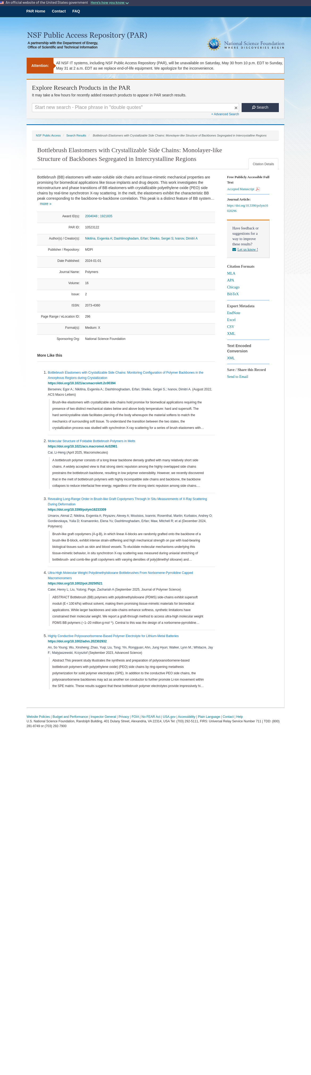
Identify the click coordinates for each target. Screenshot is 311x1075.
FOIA (135, 717)
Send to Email (237, 377)
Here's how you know (110, 2)
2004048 (91, 216)
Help (239, 717)
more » (46, 204)
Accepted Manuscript (243, 189)
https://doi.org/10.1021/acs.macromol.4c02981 (83, 446)
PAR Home (35, 11)
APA (230, 280)
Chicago (233, 287)
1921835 (106, 216)
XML (231, 334)
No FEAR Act (150, 717)
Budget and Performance (70, 717)
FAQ (76, 11)
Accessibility (186, 717)
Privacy (124, 717)
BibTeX (233, 294)
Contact (59, 11)
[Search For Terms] (135, 107)
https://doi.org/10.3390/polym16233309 (78, 509)
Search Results (76, 135)
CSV (230, 327)
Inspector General (103, 717)
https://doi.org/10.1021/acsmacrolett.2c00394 (82, 383)
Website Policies (38, 717)
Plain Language (209, 717)
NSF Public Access (48, 135)
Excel (231, 320)
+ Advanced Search (225, 114)
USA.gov (169, 717)
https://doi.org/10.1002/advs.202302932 (78, 641)
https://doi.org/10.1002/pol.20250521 (76, 583)
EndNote (233, 313)
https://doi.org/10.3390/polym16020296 (247, 208)
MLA (231, 273)
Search (260, 107)
